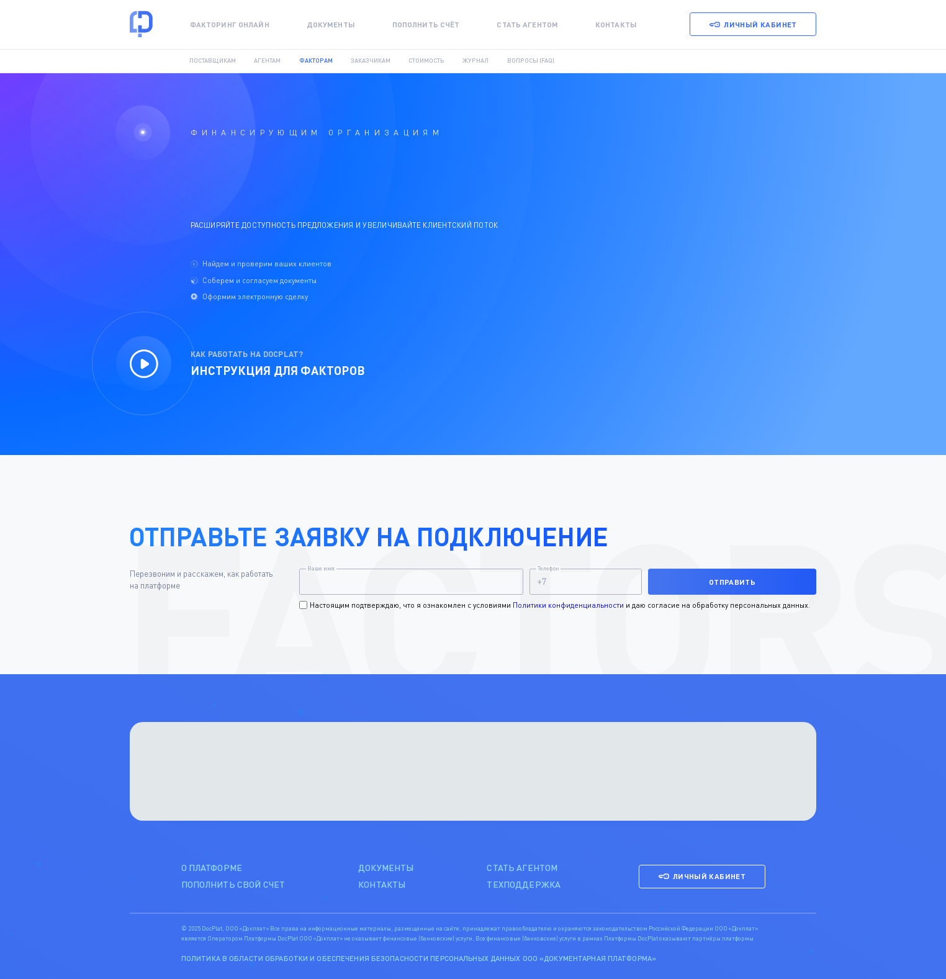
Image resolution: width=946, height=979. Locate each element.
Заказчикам (370, 61)
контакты (381, 884)
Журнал (475, 61)
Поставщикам (212, 61)
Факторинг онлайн (229, 24)
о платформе (212, 867)
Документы (331, 24)
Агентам (267, 61)
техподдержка (524, 884)
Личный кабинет (752, 24)
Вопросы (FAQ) (530, 61)
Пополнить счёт (426, 24)
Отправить (732, 581)
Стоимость (426, 61)
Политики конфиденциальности (568, 605)
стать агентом (522, 867)
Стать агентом (527, 24)
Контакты (616, 24)
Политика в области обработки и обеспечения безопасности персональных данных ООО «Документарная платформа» (418, 958)
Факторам (316, 61)
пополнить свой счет (233, 884)
